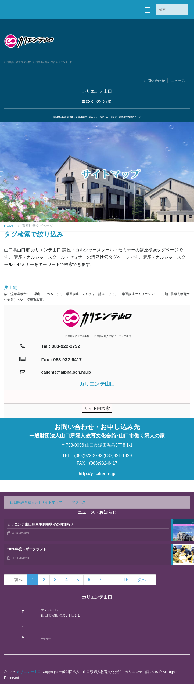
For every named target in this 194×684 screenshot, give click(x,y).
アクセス (79, 502)
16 (126, 579)
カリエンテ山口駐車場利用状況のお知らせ (40, 524)
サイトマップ (51, 502)
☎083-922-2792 (97, 101)
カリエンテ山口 (28, 672)
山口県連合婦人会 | (25, 502)
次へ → (144, 579)
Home (11, 226)
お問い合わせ (154, 81)
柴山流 (10, 287)
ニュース (178, 81)
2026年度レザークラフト (26, 549)
